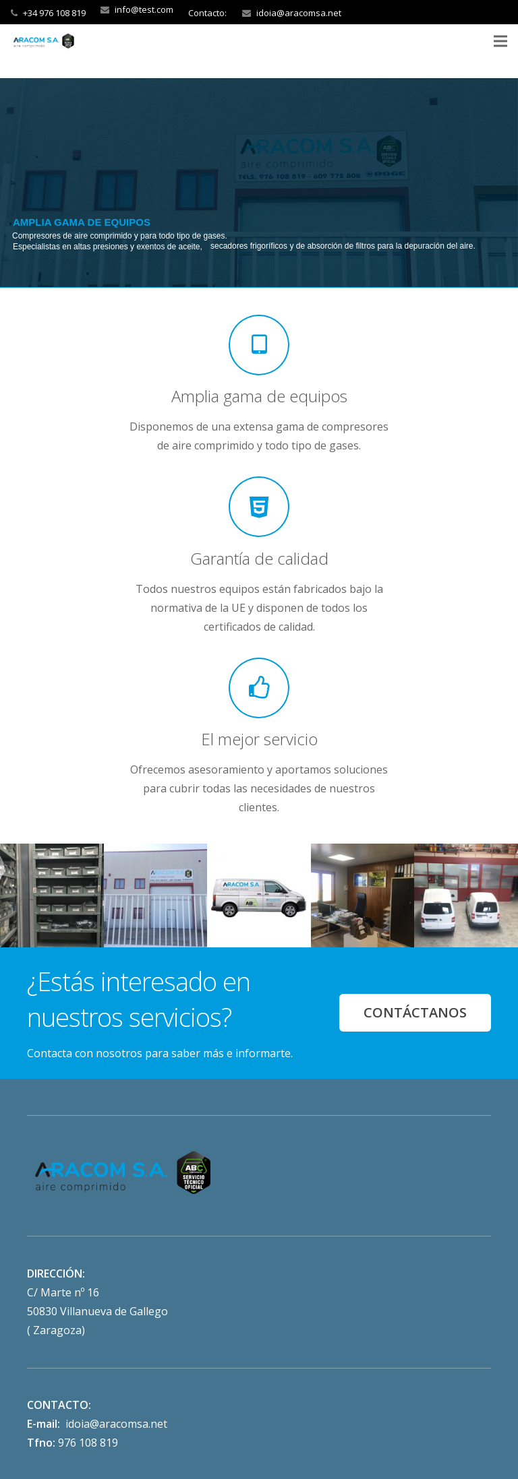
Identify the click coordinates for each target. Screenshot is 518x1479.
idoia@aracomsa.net (298, 13)
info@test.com (144, 9)
